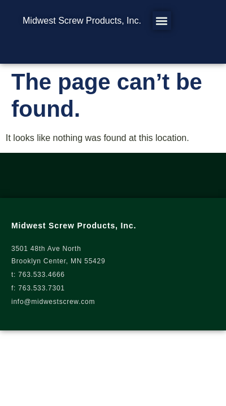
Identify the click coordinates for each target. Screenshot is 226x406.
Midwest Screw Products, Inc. (82, 20)
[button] (162, 20)
